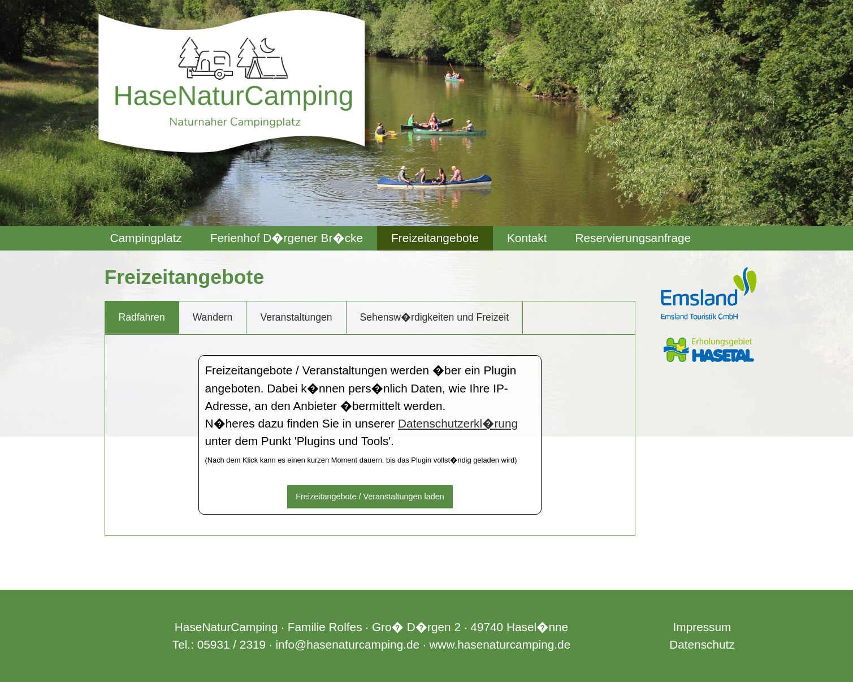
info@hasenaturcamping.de (347, 644)
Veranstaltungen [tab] (296, 317)
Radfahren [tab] (142, 317)
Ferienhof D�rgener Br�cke (286, 237)
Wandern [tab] (213, 317)
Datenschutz (702, 644)
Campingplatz (146, 237)
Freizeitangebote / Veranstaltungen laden (370, 496)
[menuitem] (146, 238)
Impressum (702, 626)
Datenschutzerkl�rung (458, 423)
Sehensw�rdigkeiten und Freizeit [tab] (434, 317)
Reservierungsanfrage (633, 237)
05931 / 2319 (231, 644)
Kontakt (527, 237)
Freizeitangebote (435, 237)
